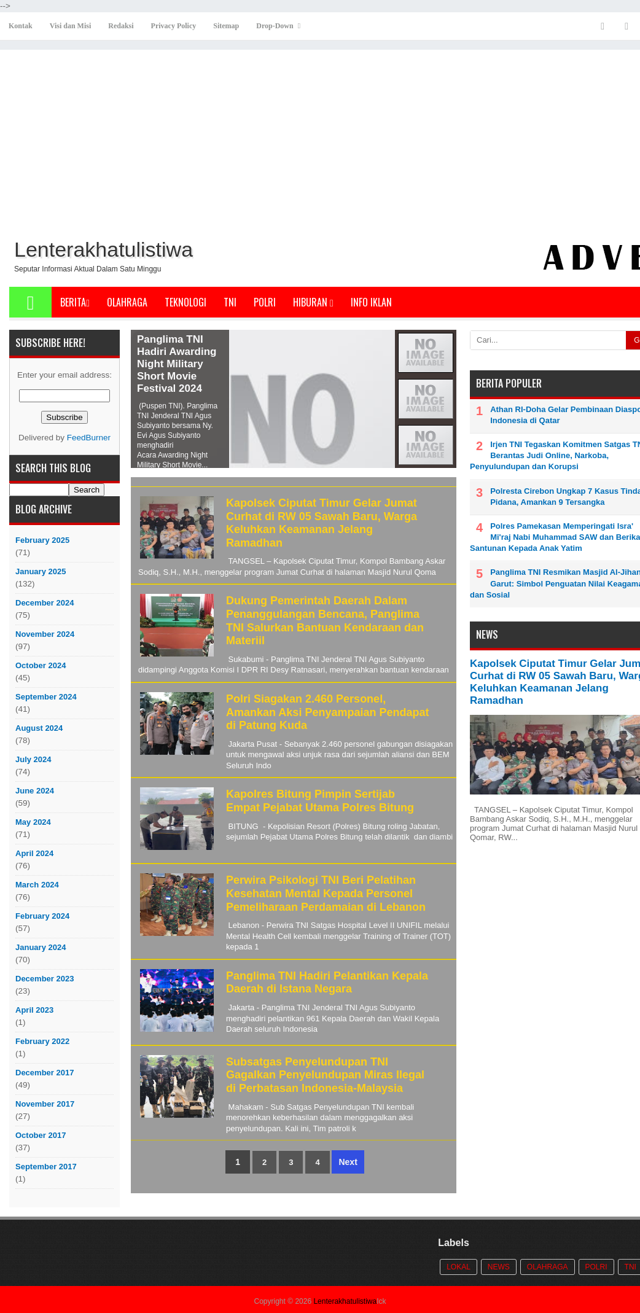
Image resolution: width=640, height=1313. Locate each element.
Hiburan (313, 302)
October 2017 (40, 1135)
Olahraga (127, 302)
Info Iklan (371, 302)
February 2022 (42, 1041)
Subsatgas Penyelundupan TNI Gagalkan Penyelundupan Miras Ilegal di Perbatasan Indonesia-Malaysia (325, 1075)
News (499, 1267)
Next (347, 1162)
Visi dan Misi (71, 25)
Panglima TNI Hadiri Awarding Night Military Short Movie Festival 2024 (176, 363)
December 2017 (44, 1072)
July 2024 (33, 759)
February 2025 (42, 540)
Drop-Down (274, 25)
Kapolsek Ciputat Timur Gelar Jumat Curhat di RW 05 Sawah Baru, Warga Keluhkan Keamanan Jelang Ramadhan (321, 523)
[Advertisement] (331, 142)
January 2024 (40, 947)
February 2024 (42, 916)
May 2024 (33, 822)
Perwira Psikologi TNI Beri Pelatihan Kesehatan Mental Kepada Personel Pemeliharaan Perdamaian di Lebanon (326, 893)
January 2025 (40, 571)
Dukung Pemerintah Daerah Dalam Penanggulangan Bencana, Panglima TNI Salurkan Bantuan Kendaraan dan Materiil (325, 620)
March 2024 (37, 884)
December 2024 (44, 602)
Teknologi (185, 302)
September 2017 (46, 1166)
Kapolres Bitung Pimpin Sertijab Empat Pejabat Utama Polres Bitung (320, 801)
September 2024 (46, 696)
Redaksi (120, 25)
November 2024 (44, 634)
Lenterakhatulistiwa (345, 1301)
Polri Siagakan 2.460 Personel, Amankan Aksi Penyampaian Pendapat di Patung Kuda (327, 712)
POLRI (265, 302)
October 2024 (40, 665)
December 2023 (44, 978)
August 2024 (39, 728)
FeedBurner (89, 437)
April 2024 (34, 853)
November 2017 (44, 1103)
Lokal (458, 1267)
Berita (75, 302)
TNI (230, 302)
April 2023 (34, 1010)
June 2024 (34, 790)
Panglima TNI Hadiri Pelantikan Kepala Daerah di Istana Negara (327, 982)
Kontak (21, 25)
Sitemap (226, 25)
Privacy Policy (174, 25)
